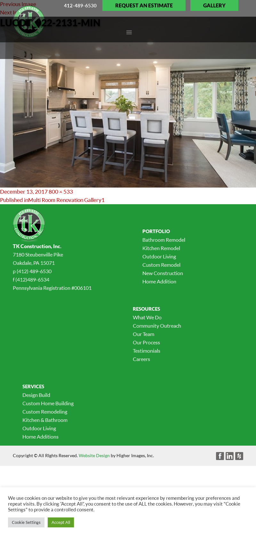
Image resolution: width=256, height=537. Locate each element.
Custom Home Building (48, 403)
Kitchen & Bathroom (45, 420)
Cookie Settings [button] (26, 522)
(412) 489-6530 (34, 271)
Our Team (143, 334)
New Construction (162, 273)
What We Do (147, 317)
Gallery (214, 5)
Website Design (94, 455)
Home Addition (159, 281)
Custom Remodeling (44, 411)
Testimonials (146, 351)
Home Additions (40, 436)
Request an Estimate (144, 5)
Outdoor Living (159, 256)
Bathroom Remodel (163, 240)
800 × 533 (61, 191)
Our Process (146, 342)
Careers (141, 359)
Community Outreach (157, 326)
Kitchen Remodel (161, 248)
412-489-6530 (80, 5)
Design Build (36, 395)
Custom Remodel (161, 265)
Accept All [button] (61, 522)
